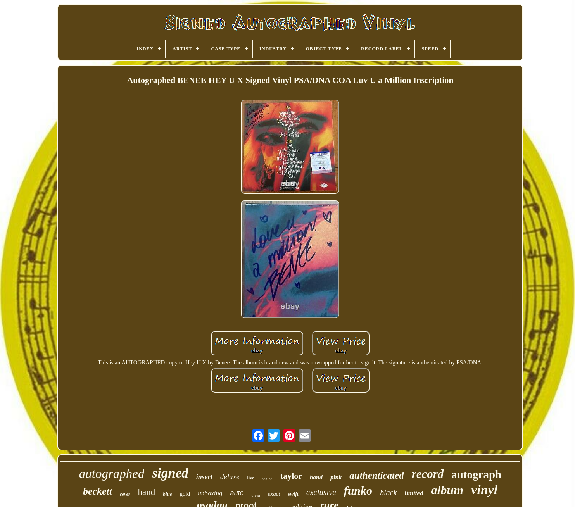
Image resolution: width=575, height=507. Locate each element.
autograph (476, 474)
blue (167, 494)
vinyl (484, 490)
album (447, 490)
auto (236, 493)
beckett (97, 491)
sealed (267, 478)
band (316, 477)
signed (170, 473)
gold (185, 494)
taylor (291, 476)
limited (413, 493)
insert (204, 477)
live (250, 478)
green (255, 495)
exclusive (321, 492)
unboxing (210, 493)
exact (274, 494)
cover (125, 494)
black (388, 492)
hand (146, 492)
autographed (112, 474)
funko (358, 490)
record (428, 474)
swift (293, 494)
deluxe (230, 477)
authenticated (376, 475)
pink (336, 477)
